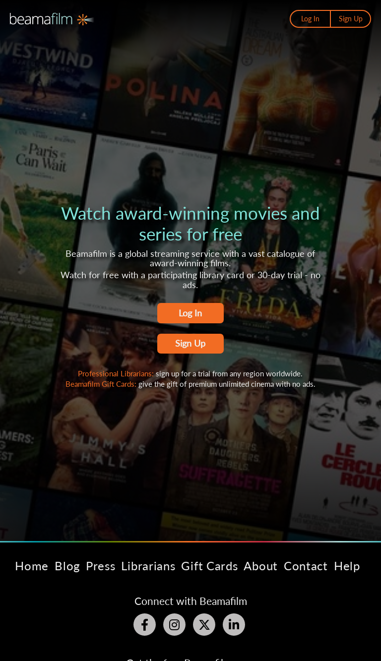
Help (347, 565)
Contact (306, 565)
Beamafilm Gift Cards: (101, 383)
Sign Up (351, 18)
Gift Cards (209, 565)
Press (101, 565)
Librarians (148, 565)
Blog (67, 565)
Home (32, 565)
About (261, 565)
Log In (310, 18)
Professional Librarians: (117, 373)
